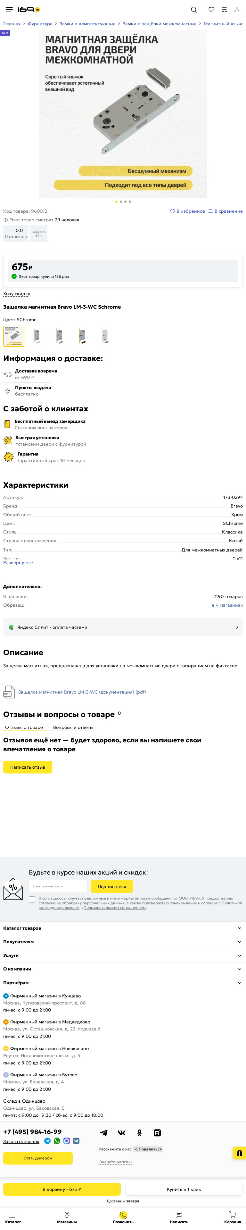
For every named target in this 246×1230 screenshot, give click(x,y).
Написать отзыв (27, 767)
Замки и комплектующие (88, 24)
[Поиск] (194, 9)
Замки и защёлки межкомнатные (160, 24)
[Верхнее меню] (9, 9)
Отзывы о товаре (24, 727)
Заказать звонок (21, 1141)
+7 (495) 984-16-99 (32, 1132)
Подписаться (112, 886)
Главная (12, 24)
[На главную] (29, 9)
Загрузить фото (39, 233)
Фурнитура (40, 24)
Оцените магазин (115, 1161)
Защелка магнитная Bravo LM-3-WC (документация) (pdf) (82, 692)
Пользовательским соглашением (115, 907)
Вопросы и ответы (73, 727)
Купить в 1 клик (184, 1189)
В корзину (62, 1189)
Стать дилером (38, 1158)
